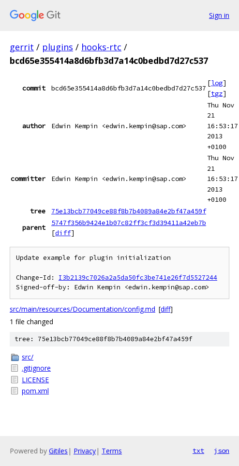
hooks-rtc (101, 47)
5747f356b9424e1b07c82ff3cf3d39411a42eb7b (128, 222)
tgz (217, 93)
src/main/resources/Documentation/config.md (82, 309)
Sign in (219, 15)
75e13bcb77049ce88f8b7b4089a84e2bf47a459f (128, 211)
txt (198, 450)
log (217, 82)
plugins (57, 47)
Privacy (85, 450)
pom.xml (35, 390)
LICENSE (35, 379)
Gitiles (58, 450)
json (221, 450)
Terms (112, 450)
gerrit (22, 47)
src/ (27, 356)
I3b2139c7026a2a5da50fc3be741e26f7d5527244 (138, 277)
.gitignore (36, 368)
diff (63, 232)
